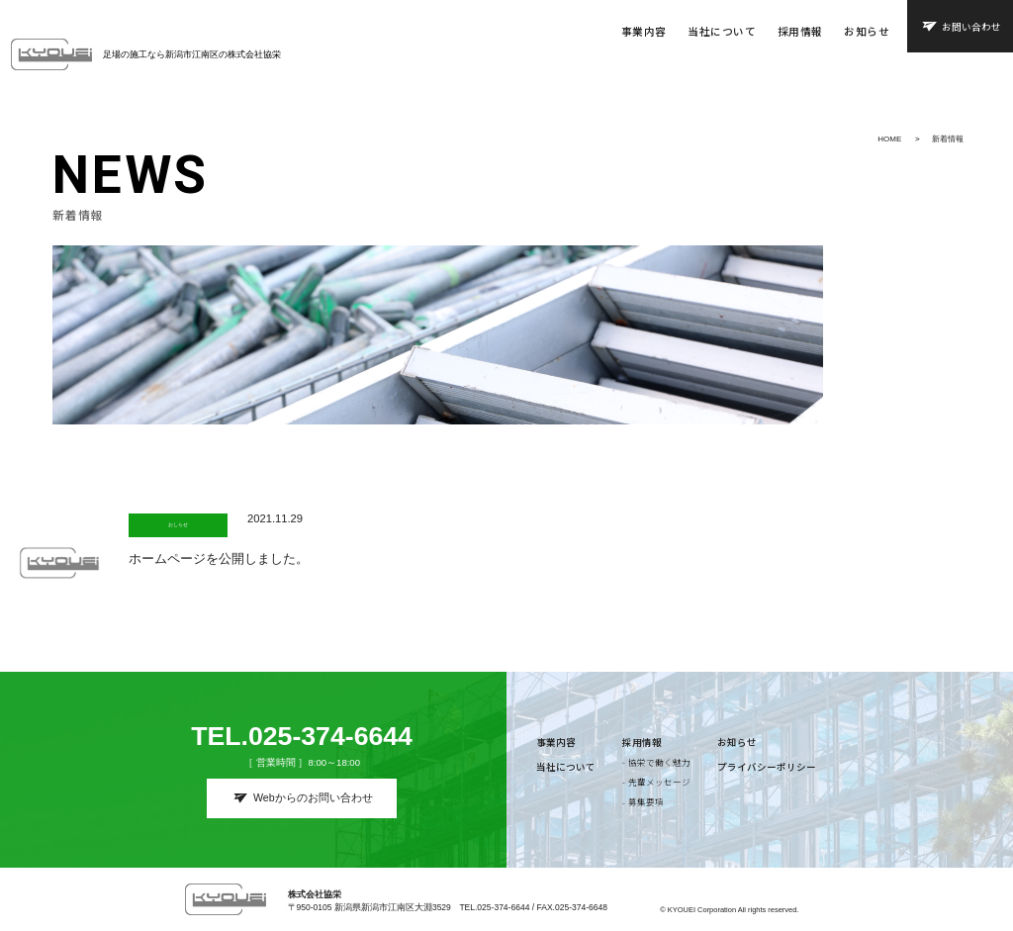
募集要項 (646, 801)
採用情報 (800, 31)
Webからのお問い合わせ (313, 797)
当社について (722, 31)
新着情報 (948, 139)
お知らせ (866, 31)
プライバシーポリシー (766, 767)
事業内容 (644, 31)
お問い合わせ (971, 27)
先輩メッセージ (659, 782)
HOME (889, 139)
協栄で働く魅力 (659, 762)
